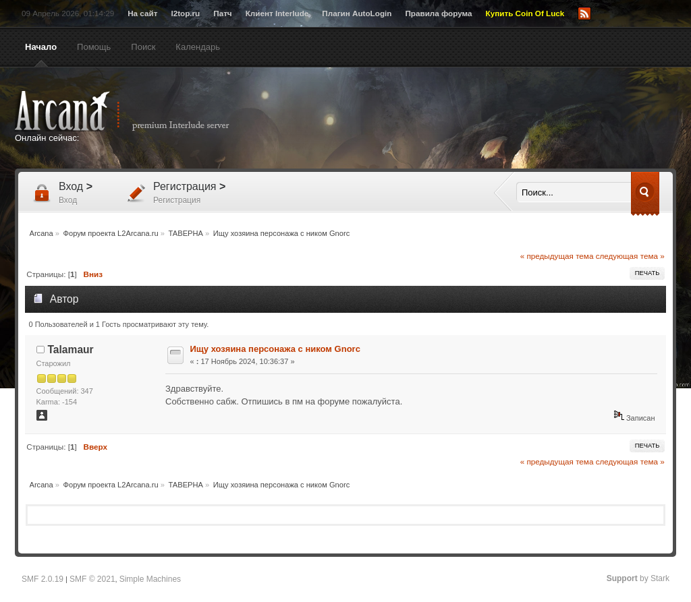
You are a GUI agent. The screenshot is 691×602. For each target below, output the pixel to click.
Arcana (136, 111)
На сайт (142, 13)
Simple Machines (150, 579)
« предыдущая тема (557, 255)
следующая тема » (630, 255)
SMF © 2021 (92, 579)
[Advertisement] (477, 119)
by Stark (638, 578)
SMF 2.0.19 (42, 579)
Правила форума (438, 13)
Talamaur (71, 349)
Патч (222, 13)
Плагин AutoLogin (356, 13)
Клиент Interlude (277, 13)
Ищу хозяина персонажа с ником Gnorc (275, 349)
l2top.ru (185, 13)
